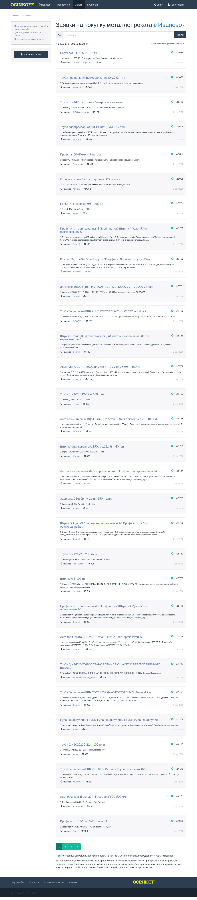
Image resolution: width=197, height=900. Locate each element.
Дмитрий (77, 87)
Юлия (75, 729)
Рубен (76, 404)
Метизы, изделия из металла (27, 39)
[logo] (22, 4)
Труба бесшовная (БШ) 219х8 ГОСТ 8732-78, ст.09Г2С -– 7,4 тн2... (104, 311)
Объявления (63, 4)
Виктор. (76, 591)
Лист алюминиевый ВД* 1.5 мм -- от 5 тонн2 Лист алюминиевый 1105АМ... (109, 419)
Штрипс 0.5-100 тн (72, 578)
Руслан (76, 456)
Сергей (76, 244)
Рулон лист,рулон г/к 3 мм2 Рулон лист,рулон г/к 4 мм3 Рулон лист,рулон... (110, 719)
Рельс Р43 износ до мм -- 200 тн (81, 203)
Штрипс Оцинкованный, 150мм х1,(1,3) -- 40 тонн (92, 446)
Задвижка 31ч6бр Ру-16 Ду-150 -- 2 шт (86, 498)
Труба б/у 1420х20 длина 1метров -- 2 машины (91, 102)
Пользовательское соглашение (60, 882)
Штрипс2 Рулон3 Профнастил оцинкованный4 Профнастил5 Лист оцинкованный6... (104, 525)
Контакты (34, 882)
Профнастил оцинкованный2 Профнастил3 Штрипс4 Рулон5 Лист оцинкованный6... (104, 608)
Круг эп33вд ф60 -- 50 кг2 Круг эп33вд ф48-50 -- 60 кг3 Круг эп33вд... (106, 259)
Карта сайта (18, 882)
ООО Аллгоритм (81, 112)
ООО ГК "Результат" (82, 62)
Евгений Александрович (84, 677)
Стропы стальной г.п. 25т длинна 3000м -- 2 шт (91, 179)
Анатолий (77, 139)
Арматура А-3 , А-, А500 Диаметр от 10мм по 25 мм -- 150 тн (100, 366)
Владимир (78, 164)
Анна (75, 754)
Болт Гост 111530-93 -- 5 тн (78, 53)
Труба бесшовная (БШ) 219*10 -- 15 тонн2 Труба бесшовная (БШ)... (104, 769)
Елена (76, 508)
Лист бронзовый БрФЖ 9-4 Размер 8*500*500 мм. (93, 796)
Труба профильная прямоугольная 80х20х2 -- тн (92, 77)
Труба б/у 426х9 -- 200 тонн (78, 554)
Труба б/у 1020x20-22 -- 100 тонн (82, 744)
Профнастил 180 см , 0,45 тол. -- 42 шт (86, 821)
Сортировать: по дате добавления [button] (167, 43)
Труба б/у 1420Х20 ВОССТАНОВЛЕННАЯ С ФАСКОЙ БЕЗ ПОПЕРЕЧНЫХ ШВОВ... (110, 666)
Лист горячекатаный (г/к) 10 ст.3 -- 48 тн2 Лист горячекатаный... (102, 637)
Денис (76, 213)
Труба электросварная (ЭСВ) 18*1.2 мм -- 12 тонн (93, 127)
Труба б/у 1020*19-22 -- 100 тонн (82, 394)
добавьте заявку (64, 864)
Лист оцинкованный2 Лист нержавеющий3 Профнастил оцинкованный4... (109, 471)
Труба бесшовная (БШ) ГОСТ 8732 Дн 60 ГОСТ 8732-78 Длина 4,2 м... (106, 692)
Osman (76, 296)
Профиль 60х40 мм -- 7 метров (81, 154)
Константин (78, 563)
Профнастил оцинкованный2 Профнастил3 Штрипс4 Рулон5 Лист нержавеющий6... (104, 230)
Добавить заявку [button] (31, 54)
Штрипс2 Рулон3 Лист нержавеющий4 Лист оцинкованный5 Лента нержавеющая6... (104, 337)
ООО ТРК (77, 321)
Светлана (77, 649)
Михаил (76, 189)
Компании (92, 4)
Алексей (77, 271)
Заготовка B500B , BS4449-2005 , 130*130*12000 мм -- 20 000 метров (106, 286)
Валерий (77, 379)
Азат (75, 831)
